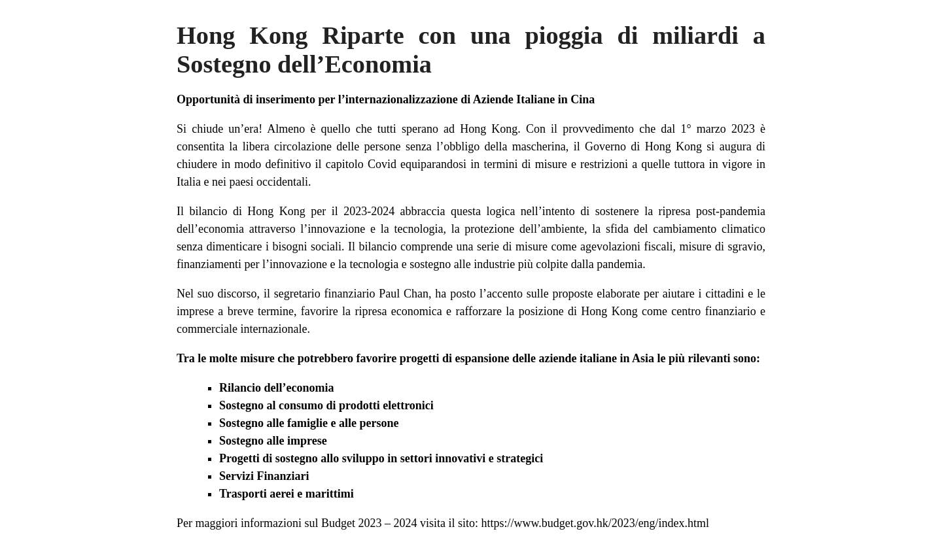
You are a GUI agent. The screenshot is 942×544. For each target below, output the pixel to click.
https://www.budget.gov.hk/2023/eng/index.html (595, 523)
